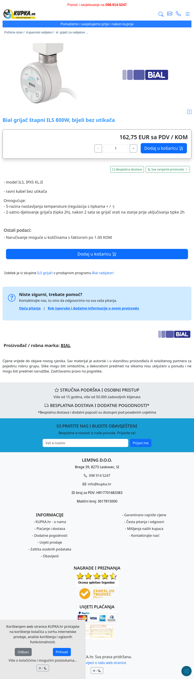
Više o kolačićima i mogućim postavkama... (43, 660)
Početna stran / (14, 32)
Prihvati (62, 652)
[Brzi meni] (186, 671)
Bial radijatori (102, 273)
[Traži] (161, 14)
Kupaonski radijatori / (40, 32)
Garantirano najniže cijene (145, 515)
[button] (189, 112)
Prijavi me (141, 443)
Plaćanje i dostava (50, 528)
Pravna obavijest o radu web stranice (97, 662)
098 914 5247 (99, 475)
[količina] (115, 148)
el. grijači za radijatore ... (72, 32)
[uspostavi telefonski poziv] (178, 14)
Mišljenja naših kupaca (145, 528)
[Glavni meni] (188, 14)
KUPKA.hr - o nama (51, 521)
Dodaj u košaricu (163, 148)
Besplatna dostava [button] (127, 169)
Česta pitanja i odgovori (145, 521)
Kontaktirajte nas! (145, 535)
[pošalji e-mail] (169, 14)
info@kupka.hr (99, 484)
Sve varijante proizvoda (168, 169)
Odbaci (23, 652)
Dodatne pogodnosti (50, 535)
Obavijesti (51, 556)
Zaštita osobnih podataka (50, 549)
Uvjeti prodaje (51, 542)
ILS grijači (45, 273)
